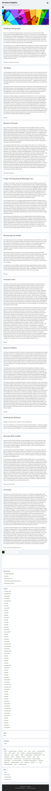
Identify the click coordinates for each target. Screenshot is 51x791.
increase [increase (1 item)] (12, 756)
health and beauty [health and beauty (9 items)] (28, 754)
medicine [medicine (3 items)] (29, 756)
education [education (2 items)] (23, 753)
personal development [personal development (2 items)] (17, 760)
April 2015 (6, 674)
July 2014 (6, 691)
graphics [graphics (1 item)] (17, 754)
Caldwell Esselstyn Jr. (37, 187)
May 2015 (6, 672)
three (10, 484)
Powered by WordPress (20, 788)
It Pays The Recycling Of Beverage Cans (18, 179)
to (20, 547)
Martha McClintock (23, 202)
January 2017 (6, 641)
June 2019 (6, 612)
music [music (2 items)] (34, 756)
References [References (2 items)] (6, 762)
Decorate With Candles (12, 436)
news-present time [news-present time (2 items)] (27, 758)
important (15, 547)
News (5, 743)
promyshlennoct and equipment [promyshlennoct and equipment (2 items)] (30, 760)
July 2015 (6, 670)
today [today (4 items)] (40, 762)
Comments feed (7, 777)
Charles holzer (41, 97)
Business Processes (10, 123)
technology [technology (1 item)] (27, 762)
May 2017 (6, 634)
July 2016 (6, 655)
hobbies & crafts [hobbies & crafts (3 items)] (37, 754)
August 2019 (6, 608)
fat (12, 547)
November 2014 (7, 686)
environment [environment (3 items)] (7, 754)
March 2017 (6, 639)
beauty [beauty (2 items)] (33, 751)
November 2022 (7, 600)
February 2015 (7, 679)
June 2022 (6, 605)
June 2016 (6, 658)
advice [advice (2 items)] (5, 751)
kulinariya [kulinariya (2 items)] (18, 756)
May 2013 (6, 722)
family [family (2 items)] (12, 754)
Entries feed (6, 774)
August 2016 (6, 653)
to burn (13, 484)
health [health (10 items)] (22, 754)
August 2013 (6, 715)
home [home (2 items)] (43, 754)
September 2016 (7, 651)
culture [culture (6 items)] (13, 753)
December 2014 (7, 684)
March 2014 (6, 701)
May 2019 (6, 615)
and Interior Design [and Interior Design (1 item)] (13, 751)
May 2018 (6, 624)
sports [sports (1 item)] (21, 762)
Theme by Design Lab (31, 788)
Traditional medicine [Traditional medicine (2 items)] (8, 764)
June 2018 (6, 622)
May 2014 (6, 696)
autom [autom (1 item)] (29, 751)
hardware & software (9, 173)
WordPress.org (7, 779)
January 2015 (7, 682)
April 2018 (6, 627)
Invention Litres (9, 279)
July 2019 (6, 610)
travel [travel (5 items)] (15, 764)
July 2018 (6, 620)
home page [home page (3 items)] (6, 756)
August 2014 (6, 689)
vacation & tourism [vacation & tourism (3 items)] (22, 764)
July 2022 (6, 603)
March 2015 (6, 677)
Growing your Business (11, 417)
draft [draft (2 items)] (18, 753)
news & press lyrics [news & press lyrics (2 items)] (8, 758)
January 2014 (7, 706)
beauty (6, 273)
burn (6, 547)
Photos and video (15, 62)
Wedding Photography (11, 28)
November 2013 (7, 710)
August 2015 (6, 667)
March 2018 (6, 629)
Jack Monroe (22, 89)
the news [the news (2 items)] (33, 762)
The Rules (7, 68)
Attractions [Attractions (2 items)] (20, 751)
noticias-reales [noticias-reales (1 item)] (7, 760)
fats (5, 484)
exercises (9, 547)
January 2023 (7, 598)
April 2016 (6, 663)
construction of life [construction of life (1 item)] (41, 751)
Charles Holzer (27, 151)
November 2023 (7, 593)
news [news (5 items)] (38, 756)
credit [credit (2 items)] (5, 753)
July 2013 (6, 717)
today (6, 342)
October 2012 (7, 727)
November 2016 (7, 646)
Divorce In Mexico (10, 348)
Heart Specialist (23, 515)
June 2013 (6, 720)
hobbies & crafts (8, 62)
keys (7, 484)
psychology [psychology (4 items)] (40, 760)
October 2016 (7, 648)
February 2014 (7, 703)
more (18, 547)
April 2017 (6, 636)
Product (18, 428)
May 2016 (6, 660)
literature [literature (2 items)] (23, 756)
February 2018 (7, 631)
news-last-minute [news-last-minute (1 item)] (17, 758)
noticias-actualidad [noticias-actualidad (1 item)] (36, 758)
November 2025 (7, 591)
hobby (6, 117)
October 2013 (7, 713)
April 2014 (6, 698)
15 (14, 552)
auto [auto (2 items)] (25, 751)
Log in (5, 772)
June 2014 (6, 694)
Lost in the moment (14, 34)
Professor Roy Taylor (11, 295)
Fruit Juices (7, 490)
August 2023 (7, 596)
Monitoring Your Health (12, 235)
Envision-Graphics (9, 2)
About (4, 735)
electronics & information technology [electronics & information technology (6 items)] (34, 753)
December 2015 (7, 665)
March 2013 (6, 725)
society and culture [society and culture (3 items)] (15, 762)
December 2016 (7, 643)
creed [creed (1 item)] (9, 753)
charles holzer (29, 42)
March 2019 (6, 617)
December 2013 (7, 708)
